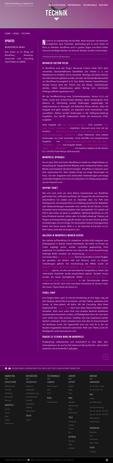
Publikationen (52, 402)
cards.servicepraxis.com (65, 331)
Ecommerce (9, 423)
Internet (8, 390)
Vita (91, 436)
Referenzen (74, 5)
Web (48, 390)
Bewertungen (52, 386)
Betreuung (9, 397)
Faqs (70, 393)
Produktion (30, 404)
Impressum (94, 439)
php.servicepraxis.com (69, 229)
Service (7, 409)
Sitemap (71, 441)
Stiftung (29, 407)
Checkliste (72, 421)
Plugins (71, 386)
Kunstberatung (31, 397)
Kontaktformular (96, 402)
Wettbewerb (30, 411)
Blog (6, 416)
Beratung (93, 432)
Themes (71, 428)
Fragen (7, 420)
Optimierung (73, 405)
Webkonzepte (10, 386)
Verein (28, 420)
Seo (69, 432)
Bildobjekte (30, 390)
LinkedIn (93, 451)
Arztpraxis (29, 386)
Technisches (72, 413)
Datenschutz (94, 443)
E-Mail (92, 398)
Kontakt (103, 5)
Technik (56, 13)
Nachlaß (29, 400)
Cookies (71, 425)
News (16, 33)
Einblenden (64, 56)
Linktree (71, 448)
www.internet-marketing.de (16, 460)
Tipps (70, 409)
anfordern (73, 348)
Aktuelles (71, 402)
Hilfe (70, 444)
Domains (8, 400)
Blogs (70, 390)
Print (49, 393)
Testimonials (90, 5)
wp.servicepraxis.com (52, 182)
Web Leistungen (57, 5)
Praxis (7, 413)
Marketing (8, 393)
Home (8, 33)
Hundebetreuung (32, 393)
